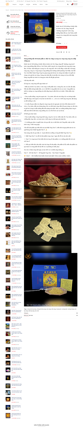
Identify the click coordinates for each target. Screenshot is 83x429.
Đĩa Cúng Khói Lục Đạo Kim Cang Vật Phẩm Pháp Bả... (17, 369)
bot (36, 310)
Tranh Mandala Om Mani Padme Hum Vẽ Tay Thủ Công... (17, 263)
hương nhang (71, 309)
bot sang (49, 309)
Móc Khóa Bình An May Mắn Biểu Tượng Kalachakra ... (16, 303)
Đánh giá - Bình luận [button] (28, 315)
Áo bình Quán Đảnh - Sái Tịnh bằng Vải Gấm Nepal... (17, 98)
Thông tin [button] (26, 313)
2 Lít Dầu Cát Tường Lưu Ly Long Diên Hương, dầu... (17, 190)
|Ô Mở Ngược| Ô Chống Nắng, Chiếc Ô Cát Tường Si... (17, 341)
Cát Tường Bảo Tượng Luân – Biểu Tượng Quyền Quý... (17, 66)
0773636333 (16, 31)
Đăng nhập (69, 1)
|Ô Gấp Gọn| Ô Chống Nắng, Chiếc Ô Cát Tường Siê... (17, 333)
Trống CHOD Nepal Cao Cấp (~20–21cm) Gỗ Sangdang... (16, 82)
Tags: (25, 309)
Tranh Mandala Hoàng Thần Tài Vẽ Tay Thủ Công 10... (16, 279)
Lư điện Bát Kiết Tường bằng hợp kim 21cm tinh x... (16, 50)
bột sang (54, 309)
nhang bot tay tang (31, 309)
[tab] (50, 56)
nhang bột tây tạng (41, 309)
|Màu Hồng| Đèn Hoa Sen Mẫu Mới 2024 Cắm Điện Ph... (17, 287)
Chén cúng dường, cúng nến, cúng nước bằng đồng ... (16, 90)
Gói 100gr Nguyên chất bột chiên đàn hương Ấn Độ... (16, 129)
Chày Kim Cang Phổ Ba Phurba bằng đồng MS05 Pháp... (17, 137)
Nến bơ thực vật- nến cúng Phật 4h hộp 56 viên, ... (17, 106)
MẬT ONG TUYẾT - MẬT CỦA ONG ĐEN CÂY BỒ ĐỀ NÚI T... (17, 325)
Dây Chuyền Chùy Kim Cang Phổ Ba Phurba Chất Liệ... (16, 234)
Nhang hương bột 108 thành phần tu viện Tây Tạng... (16, 407)
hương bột (64, 309)
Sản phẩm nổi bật (10, 39)
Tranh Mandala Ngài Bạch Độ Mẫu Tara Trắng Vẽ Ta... (17, 271)
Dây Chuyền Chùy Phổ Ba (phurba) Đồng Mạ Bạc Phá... (17, 226)
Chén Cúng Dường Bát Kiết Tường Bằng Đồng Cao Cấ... (16, 58)
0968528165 (12, 33)
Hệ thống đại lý (60, 1)
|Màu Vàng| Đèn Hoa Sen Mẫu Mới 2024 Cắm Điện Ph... (17, 295)
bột (38, 310)
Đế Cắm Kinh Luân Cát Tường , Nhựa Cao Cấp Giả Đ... (16, 74)
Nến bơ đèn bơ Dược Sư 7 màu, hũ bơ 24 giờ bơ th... (17, 174)
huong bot (58, 309)
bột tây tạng (31, 310)
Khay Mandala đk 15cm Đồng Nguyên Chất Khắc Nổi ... (17, 121)
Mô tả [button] (25, 55)
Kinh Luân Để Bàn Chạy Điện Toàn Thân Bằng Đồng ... (16, 242)
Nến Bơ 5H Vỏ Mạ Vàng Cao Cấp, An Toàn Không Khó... (17, 399)
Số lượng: (58, 43)
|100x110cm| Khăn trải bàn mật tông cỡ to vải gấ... (16, 415)
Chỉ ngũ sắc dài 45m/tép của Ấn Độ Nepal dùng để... (16, 182)
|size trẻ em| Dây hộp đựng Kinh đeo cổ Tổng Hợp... (16, 377)
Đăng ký (75, 1)
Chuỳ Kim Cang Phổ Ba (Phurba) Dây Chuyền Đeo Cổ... (17, 218)
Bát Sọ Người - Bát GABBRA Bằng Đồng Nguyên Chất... (16, 145)
